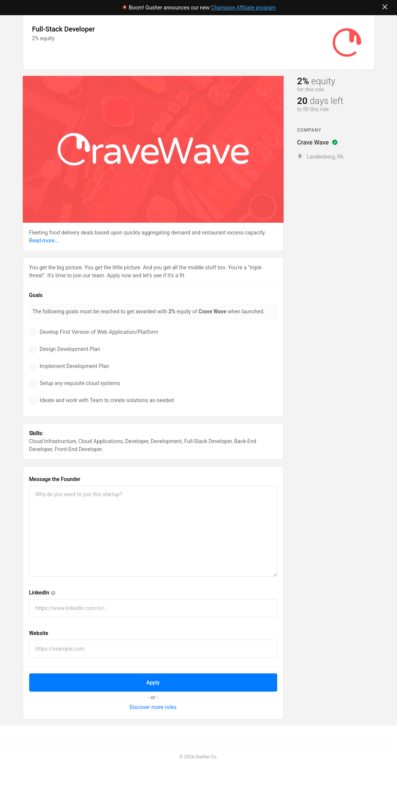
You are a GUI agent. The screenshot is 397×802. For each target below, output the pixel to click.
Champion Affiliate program (243, 8)
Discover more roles (153, 707)
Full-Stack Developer (63, 29)
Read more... (44, 240)
